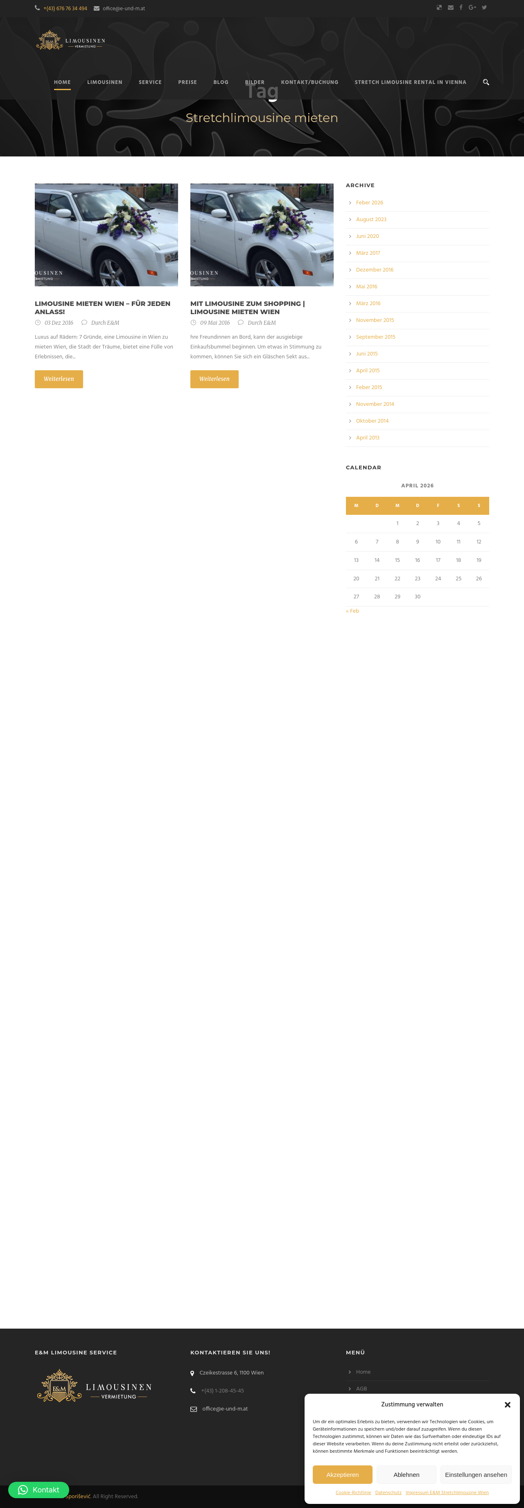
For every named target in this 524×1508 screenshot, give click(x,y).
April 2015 (368, 371)
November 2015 (375, 320)
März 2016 (368, 303)
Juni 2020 (367, 236)
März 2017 (368, 253)
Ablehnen (406, 1474)
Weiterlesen (59, 379)
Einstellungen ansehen (476, 1474)
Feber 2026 (369, 203)
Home (363, 1372)
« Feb (352, 611)
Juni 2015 (367, 354)
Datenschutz (388, 1493)
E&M (113, 322)
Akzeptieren (342, 1474)
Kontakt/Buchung (310, 82)
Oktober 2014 (372, 421)
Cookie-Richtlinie (353, 1493)
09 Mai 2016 (215, 322)
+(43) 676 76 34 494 (65, 9)
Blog (221, 82)
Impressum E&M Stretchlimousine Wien (447, 1493)
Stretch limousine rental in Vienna (411, 82)
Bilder (255, 82)
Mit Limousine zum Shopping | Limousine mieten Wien (247, 308)
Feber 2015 (369, 387)
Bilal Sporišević (72, 1496)
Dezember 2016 (374, 270)
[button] (508, 1405)
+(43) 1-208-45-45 (222, 1391)
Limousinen (104, 82)
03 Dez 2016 (59, 322)
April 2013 (367, 438)
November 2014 (375, 404)
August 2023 (371, 219)
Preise (187, 82)
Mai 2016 (366, 287)
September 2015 (375, 337)
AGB (361, 1389)
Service (150, 82)
